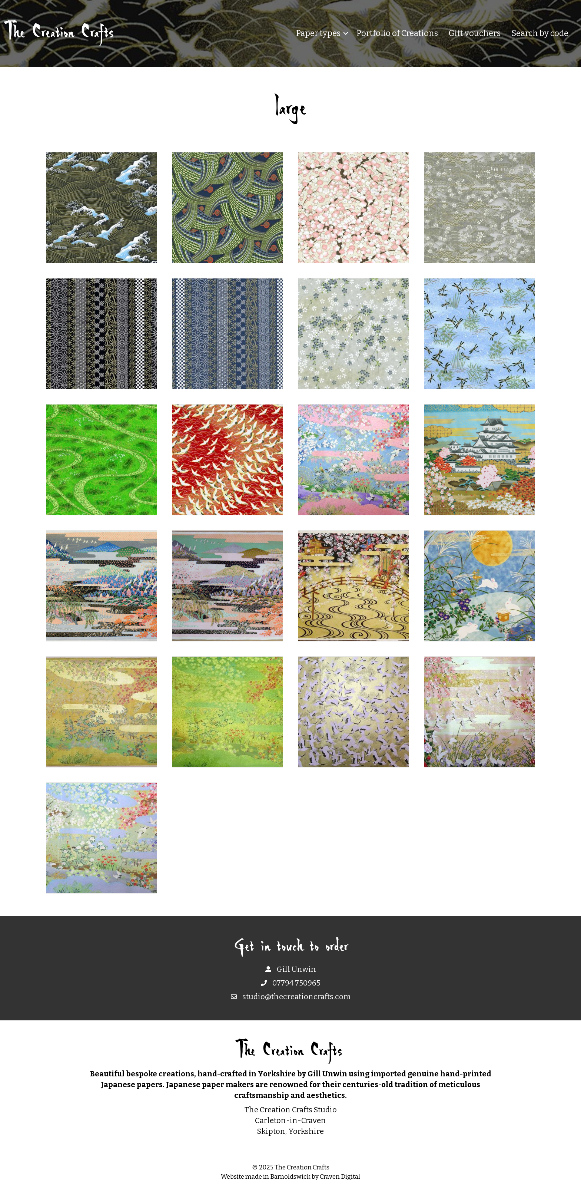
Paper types (318, 33)
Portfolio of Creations (397, 33)
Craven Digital (340, 1177)
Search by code (539, 33)
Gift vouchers (475, 33)
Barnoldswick (290, 1177)
